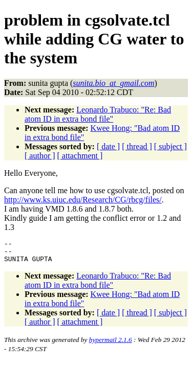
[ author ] (40, 155)
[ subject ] (170, 146)
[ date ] (108, 146)
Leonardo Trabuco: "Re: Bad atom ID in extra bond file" (98, 114)
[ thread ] (137, 146)
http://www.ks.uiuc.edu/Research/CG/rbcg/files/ (83, 199)
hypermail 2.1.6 (110, 344)
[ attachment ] (80, 155)
